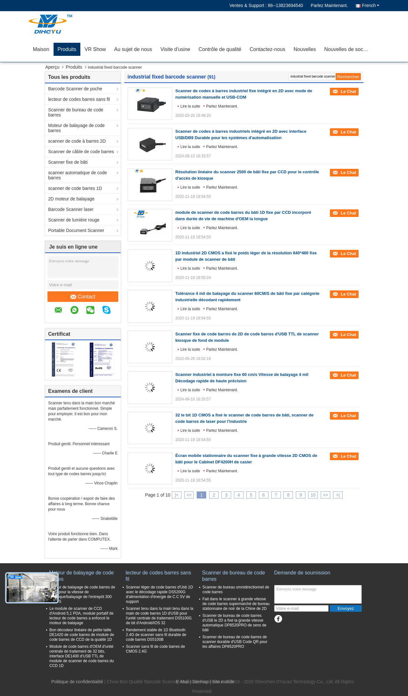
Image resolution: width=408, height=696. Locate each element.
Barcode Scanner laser (70, 209)
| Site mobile (222, 681)
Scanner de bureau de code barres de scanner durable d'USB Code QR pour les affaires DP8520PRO (234, 642)
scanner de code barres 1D (75, 188)
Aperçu (52, 67)
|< (177, 495)
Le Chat (348, 91)
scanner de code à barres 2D (77, 141)
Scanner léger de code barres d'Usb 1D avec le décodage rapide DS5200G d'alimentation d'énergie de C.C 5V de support (159, 594)
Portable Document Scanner (76, 230)
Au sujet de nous (133, 49)
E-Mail (182, 681)
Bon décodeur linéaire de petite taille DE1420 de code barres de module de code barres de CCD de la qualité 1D (81, 635)
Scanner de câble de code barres (81, 151)
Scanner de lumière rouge (73, 219)
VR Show (95, 49)
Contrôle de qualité (220, 49)
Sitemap (200, 681)
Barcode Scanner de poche (75, 88)
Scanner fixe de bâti (68, 162)
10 (313, 495)
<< (189, 495)
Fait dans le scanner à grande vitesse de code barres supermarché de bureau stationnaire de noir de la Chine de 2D (236, 604)
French (370, 5)
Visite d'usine (175, 49)
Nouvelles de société (347, 49)
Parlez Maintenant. (329, 5)
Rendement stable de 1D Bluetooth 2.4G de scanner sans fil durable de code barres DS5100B (156, 635)
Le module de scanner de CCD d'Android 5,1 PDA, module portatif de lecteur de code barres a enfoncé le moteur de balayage (81, 615)
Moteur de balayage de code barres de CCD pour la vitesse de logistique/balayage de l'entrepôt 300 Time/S (82, 594)
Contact (82, 297)
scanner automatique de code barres (77, 175)
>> (325, 495)
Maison (41, 49)
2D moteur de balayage (71, 198)
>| (338, 495)
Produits (67, 49)
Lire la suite (190, 106)
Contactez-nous (267, 49)
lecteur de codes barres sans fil (79, 99)
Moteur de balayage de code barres (76, 128)
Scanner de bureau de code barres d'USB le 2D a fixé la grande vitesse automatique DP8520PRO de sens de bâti (234, 622)
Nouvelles (305, 49)
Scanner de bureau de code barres (75, 112)
